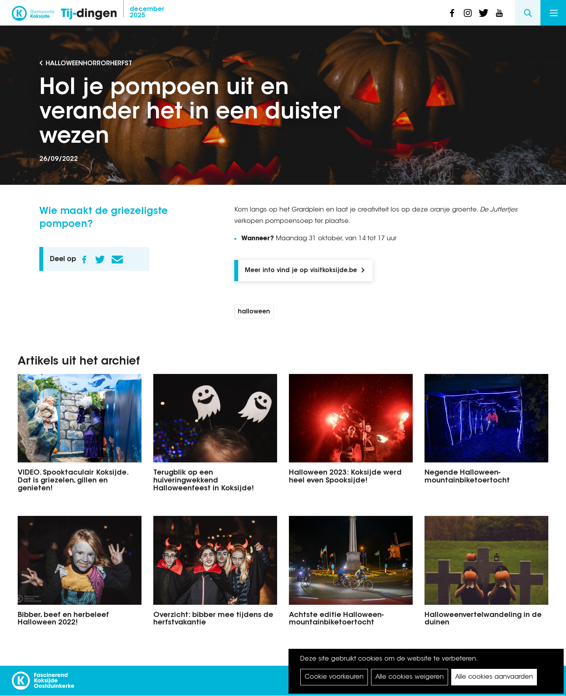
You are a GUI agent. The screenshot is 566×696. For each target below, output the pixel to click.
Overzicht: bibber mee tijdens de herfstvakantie (213, 619)
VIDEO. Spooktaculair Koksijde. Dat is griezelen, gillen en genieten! (73, 481)
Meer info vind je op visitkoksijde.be (301, 271)
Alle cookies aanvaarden (494, 677)
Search (527, 13)
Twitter (100, 259)
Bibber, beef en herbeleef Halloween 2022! (63, 619)
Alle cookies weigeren (409, 677)
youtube (499, 13)
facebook (452, 13)
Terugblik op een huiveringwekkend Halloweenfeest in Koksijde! (203, 481)
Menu (554, 13)
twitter (483, 13)
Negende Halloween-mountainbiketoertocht (467, 477)
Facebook (84, 259)
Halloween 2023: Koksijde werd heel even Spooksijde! (345, 477)
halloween (254, 312)
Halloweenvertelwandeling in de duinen (483, 619)
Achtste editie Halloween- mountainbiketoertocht (336, 619)
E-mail (117, 259)
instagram (468, 13)
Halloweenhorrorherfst (89, 64)
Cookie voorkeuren (334, 677)
